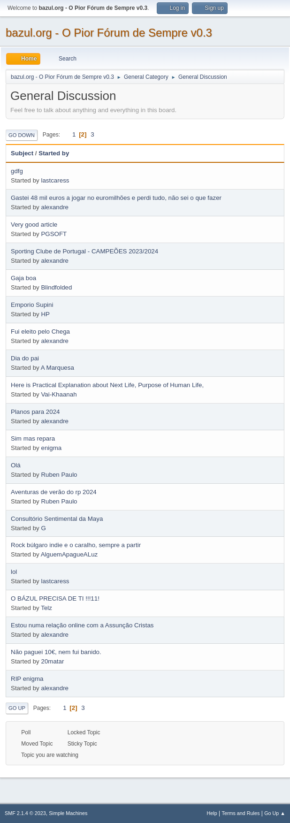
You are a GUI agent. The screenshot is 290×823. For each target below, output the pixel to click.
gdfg (17, 171)
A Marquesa (57, 367)
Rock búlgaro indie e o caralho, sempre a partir (76, 545)
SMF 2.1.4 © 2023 (25, 813)
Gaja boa (23, 278)
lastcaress (55, 180)
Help (212, 813)
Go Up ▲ (274, 813)
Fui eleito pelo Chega (40, 331)
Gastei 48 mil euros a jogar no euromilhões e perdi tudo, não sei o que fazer (116, 197)
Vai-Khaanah (58, 394)
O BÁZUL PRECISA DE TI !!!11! (55, 598)
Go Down (21, 135)
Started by (53, 153)
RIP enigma (27, 678)
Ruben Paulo (59, 474)
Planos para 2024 (35, 411)
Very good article (34, 224)
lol (14, 571)
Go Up (16, 708)
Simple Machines (68, 813)
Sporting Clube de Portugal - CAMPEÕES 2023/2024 (84, 251)
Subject (22, 153)
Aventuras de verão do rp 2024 (54, 491)
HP (45, 314)
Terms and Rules (241, 813)
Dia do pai (25, 358)
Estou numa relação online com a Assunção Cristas (82, 625)
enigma (51, 447)
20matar (52, 661)
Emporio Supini (32, 304)
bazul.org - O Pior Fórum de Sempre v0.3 (109, 32)
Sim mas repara (33, 438)
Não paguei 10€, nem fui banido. (56, 651)
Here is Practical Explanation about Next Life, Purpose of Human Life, (107, 385)
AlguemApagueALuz (69, 554)
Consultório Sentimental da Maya (57, 518)
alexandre (55, 207)
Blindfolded (56, 287)
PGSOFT (54, 233)
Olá (16, 465)
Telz (46, 607)
